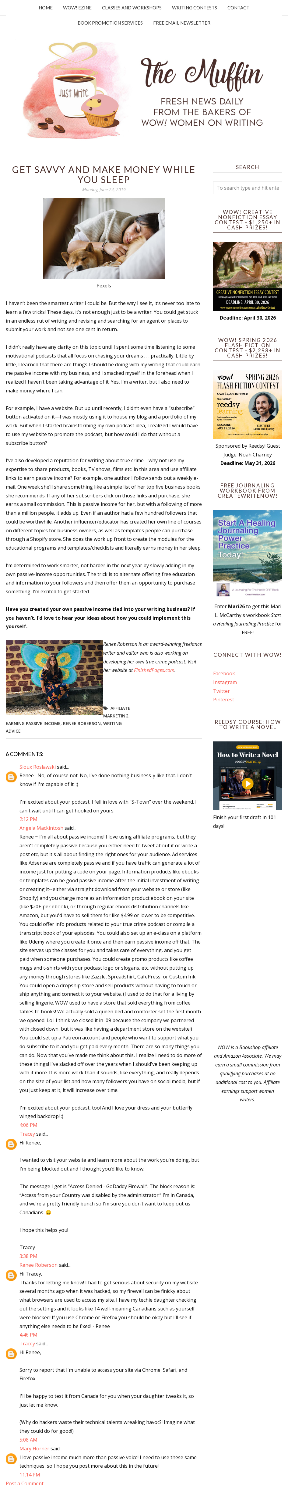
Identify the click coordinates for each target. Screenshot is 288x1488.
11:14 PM (29, 1474)
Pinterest (223, 699)
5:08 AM (28, 1439)
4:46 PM (28, 1334)
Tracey (27, 1133)
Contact (238, 7)
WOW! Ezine (77, 7)
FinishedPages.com (154, 670)
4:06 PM (28, 1125)
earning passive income (33, 723)
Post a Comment (25, 1483)
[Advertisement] (247, 937)
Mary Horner (34, 1448)
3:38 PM (28, 1256)
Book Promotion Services (110, 22)
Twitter (221, 691)
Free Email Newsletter (181, 22)
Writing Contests (194, 7)
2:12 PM (28, 819)
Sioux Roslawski (37, 767)
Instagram (225, 682)
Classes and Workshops (132, 7)
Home (46, 7)
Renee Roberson (82, 723)
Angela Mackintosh (41, 828)
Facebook (224, 673)
